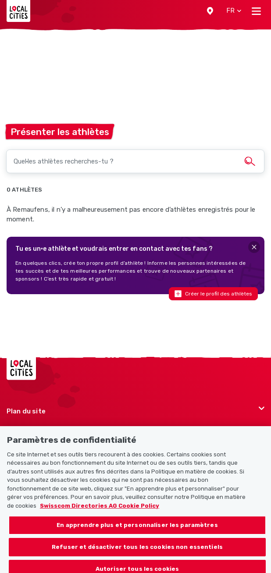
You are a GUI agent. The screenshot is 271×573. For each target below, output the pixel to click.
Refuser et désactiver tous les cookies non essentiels (137, 551)
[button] (210, 11)
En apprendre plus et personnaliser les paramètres (137, 529)
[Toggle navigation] (256, 11)
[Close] (254, 247)
